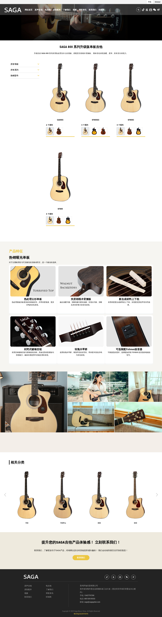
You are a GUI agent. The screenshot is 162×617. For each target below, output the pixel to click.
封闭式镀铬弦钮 (33, 349)
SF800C (131, 120)
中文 (149, 2)
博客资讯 (83, 10)
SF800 (60, 209)
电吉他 (48, 10)
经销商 (101, 10)
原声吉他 (39, 10)
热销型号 (25, 75)
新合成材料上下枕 (129, 299)
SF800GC (95, 120)
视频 (75, 10)
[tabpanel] (27, 498)
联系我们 (92, 10)
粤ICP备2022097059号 (81, 614)
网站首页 (28, 10)
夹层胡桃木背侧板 (81, 299)
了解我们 (67, 10)
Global (157, 2)
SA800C (60, 120)
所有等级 (25, 64)
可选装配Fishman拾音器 (129, 349)
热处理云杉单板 (33, 299)
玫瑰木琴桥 (81, 349)
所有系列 (25, 70)
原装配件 (57, 10)
